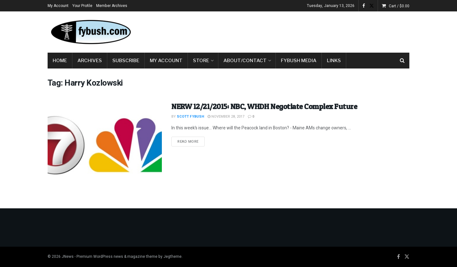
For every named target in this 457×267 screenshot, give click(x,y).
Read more (191, 141)
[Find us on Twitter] (406, 257)
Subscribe (125, 60)
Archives (89, 60)
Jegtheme (172, 256)
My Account (58, 6)
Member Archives (111, 6)
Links (334, 60)
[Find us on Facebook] (398, 257)
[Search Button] (402, 60)
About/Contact (245, 60)
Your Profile (82, 6)
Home (60, 60)
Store (201, 60)
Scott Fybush (190, 116)
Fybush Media (298, 60)
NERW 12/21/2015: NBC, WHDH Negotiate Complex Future (264, 106)
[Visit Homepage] (90, 32)
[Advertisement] (293, 30)
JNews (68, 256)
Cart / (399, 6)
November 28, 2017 (226, 116)
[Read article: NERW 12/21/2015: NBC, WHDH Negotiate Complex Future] (105, 142)
